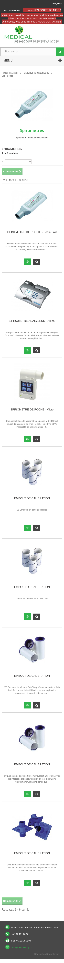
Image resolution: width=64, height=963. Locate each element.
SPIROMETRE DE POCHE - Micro (32, 409)
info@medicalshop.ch (22, 947)
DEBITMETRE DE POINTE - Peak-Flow (32, 232)
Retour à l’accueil (10, 73)
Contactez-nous (12, 10)
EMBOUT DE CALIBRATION (32, 498)
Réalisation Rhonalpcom (46, 954)
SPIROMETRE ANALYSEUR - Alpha (32, 320)
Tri (3, 161)
